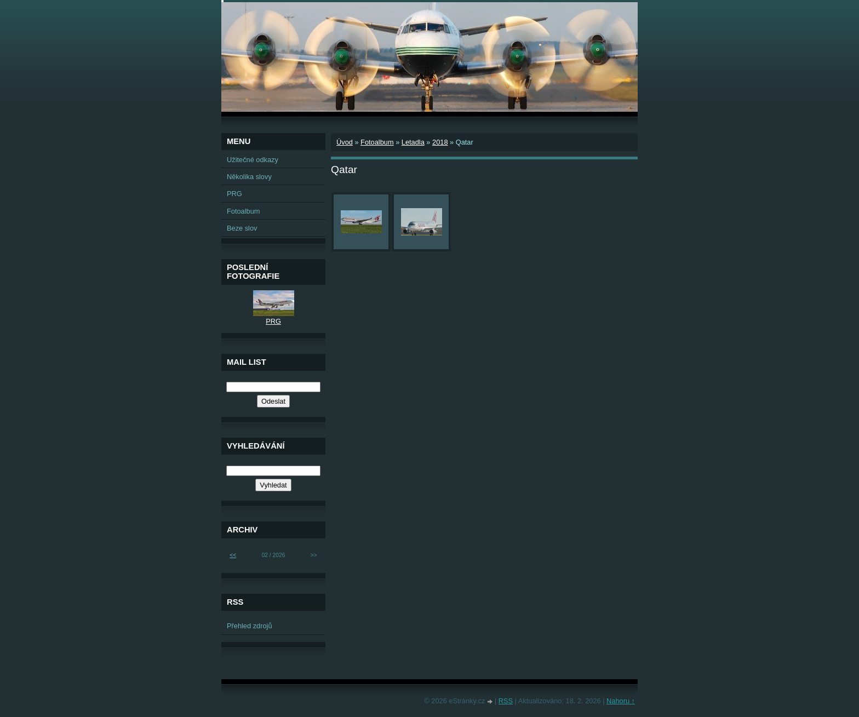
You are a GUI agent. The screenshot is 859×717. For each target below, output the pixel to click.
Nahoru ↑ (620, 701)
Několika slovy (249, 177)
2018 (440, 142)
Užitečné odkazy (252, 160)
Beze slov (242, 228)
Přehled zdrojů (249, 626)
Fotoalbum (376, 142)
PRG (234, 194)
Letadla (413, 142)
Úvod (344, 142)
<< (233, 555)
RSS (506, 701)
